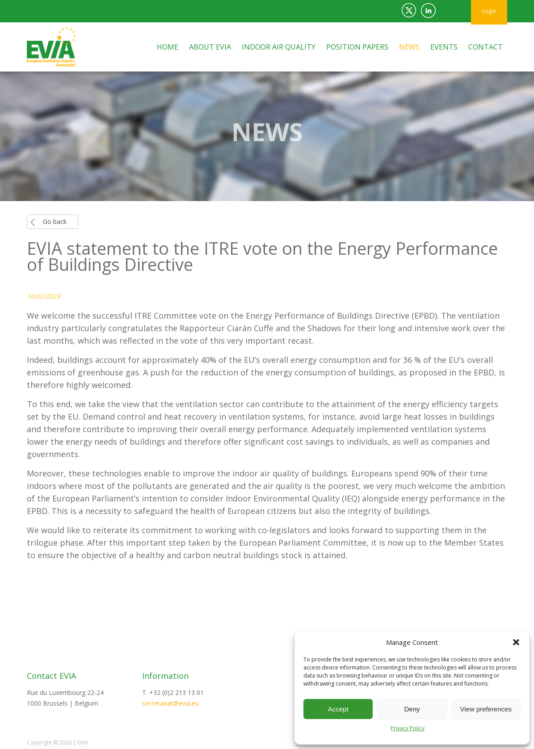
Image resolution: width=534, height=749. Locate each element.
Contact (485, 47)
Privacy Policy (408, 728)
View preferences (486, 709)
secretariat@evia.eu (170, 703)
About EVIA (210, 47)
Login (489, 11)
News (409, 47)
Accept (338, 709)
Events (444, 47)
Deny (412, 709)
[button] (516, 642)
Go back (55, 221)
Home (167, 47)
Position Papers (357, 47)
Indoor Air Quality (278, 47)
